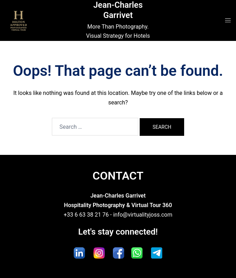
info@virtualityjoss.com (143, 214)
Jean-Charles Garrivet (118, 10)
